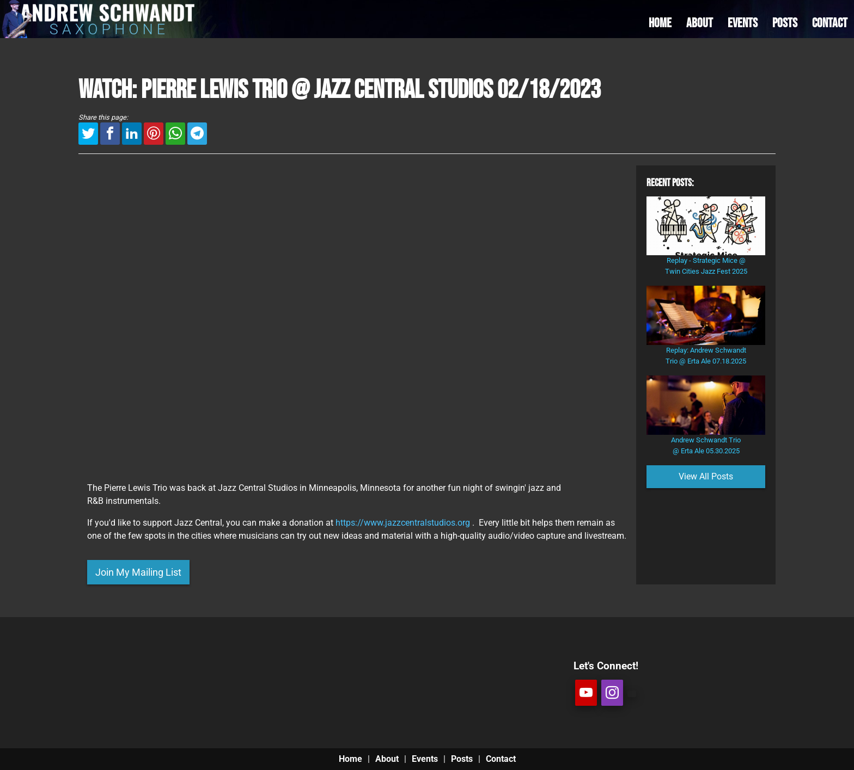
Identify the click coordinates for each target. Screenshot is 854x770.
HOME (660, 23)
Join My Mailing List (138, 572)
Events (425, 759)
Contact (501, 759)
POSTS (784, 23)
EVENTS (743, 23)
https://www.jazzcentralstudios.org (402, 523)
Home (350, 759)
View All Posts (706, 476)
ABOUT (699, 23)
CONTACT (829, 23)
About (387, 759)
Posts (462, 759)
